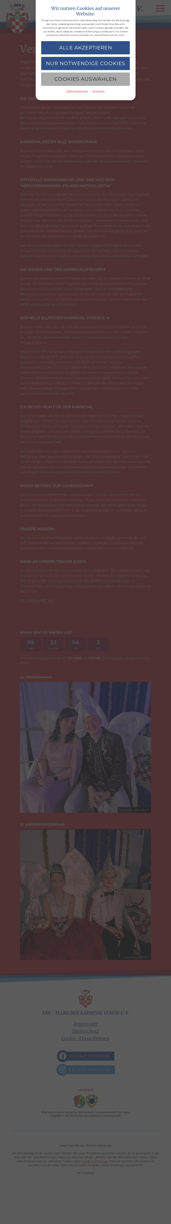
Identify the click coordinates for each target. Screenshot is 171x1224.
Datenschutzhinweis (77, 91)
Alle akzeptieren (85, 48)
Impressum (98, 91)
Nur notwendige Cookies (85, 63)
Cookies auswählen (85, 79)
